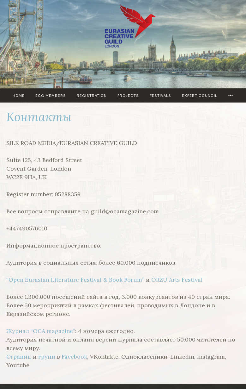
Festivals (160, 95)
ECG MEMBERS (50, 95)
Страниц (18, 356)
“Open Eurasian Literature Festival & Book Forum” (75, 279)
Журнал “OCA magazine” (40, 331)
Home (19, 95)
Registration (92, 95)
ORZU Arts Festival (177, 279)
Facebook (74, 356)
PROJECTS (128, 95)
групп (46, 356)
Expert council (199, 95)
